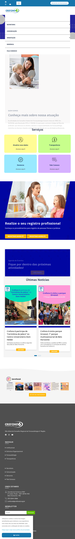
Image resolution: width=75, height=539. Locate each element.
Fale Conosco (12, 51)
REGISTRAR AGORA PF (16, 236)
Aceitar (16, 535)
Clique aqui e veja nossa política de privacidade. (16, 530)
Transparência (11, 457)
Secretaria (9, 467)
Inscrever (31, 511)
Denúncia (10, 44)
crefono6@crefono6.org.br (16, 500)
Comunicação (10, 471)
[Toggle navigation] (18, 3)
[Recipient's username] (16, 511)
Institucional (10, 446)
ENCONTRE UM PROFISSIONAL (59, 3)
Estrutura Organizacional (14, 450)
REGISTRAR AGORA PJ (38, 236)
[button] (10, 385)
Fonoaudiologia (11, 454)
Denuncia (9, 474)
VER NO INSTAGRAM (37, 393)
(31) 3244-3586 (13, 497)
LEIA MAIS (21, 348)
